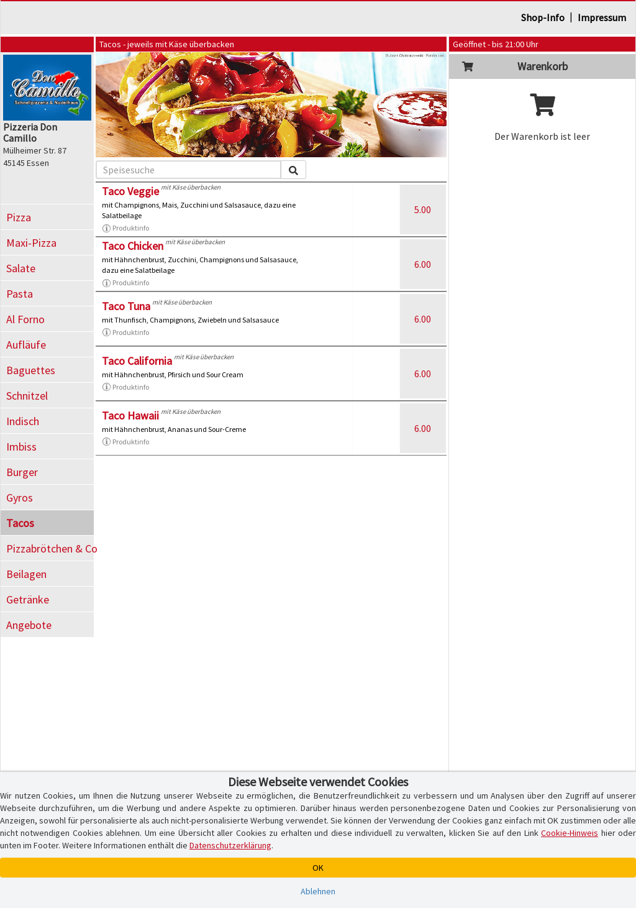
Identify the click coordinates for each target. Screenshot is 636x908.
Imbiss (21, 446)
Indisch (22, 421)
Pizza (18, 217)
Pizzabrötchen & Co (50, 548)
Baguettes (30, 370)
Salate (20, 268)
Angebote (29, 625)
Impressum (602, 17)
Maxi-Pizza (31, 243)
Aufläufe (26, 344)
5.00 (422, 209)
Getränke (27, 599)
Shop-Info (543, 17)
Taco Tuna (126, 306)
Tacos (20, 523)
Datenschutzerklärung (230, 845)
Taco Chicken (132, 246)
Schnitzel (27, 395)
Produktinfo (125, 228)
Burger (22, 472)
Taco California (137, 361)
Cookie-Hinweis (569, 832)
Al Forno (25, 319)
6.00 (422, 264)
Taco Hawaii (130, 415)
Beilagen (26, 574)
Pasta (19, 294)
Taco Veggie (130, 191)
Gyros (19, 497)
